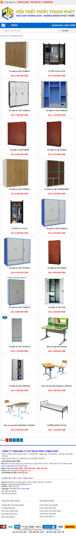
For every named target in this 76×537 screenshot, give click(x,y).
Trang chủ (4, 36)
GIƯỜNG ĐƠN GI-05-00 (56, 425)
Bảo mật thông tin (8, 517)
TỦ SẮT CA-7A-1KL (19, 228)
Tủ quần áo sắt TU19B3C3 (19, 111)
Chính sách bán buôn (48, 514)
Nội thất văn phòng (8, 491)
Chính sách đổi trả (47, 516)
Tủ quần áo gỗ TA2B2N (56, 268)
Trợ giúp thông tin (8, 508)
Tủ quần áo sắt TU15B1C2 (19, 307)
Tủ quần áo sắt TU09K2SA (19, 386)
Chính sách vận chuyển (49, 505)
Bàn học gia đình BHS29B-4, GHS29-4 (19, 425)
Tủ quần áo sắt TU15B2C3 (57, 228)
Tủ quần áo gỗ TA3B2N (56, 150)
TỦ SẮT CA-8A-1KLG (57, 71)
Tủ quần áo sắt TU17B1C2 (19, 347)
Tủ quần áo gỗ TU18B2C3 (19, 189)
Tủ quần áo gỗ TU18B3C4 (19, 71)
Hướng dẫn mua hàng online (12, 505)
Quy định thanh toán (9, 514)
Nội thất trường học (9, 493)
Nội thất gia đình (16, 36)
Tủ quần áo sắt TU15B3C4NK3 (56, 189)
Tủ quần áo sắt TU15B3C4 (57, 111)
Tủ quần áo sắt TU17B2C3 (19, 268)
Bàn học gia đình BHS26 (57, 347)
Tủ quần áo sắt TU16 (56, 307)
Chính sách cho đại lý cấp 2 (50, 511)
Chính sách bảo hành (48, 508)
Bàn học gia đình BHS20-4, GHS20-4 (57, 386)
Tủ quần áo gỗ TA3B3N (19, 150)
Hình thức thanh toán (9, 511)
